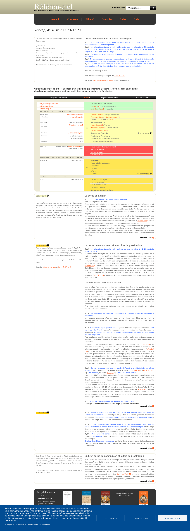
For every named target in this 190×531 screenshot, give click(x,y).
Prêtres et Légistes (97, 128)
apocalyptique (73, 147)
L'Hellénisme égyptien (75, 133)
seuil (64, 91)
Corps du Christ (123, 474)
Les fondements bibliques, (103, 80)
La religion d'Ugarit (44, 109)
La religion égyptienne (45, 106)
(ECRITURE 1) (42, 246)
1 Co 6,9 (144, 344)
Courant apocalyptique (98, 130)
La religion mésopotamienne (48, 103)
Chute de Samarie (112, 117)
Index (123, 19)
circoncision (142, 221)
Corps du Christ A (64, 267)
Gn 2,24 (110, 373)
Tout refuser (110, 518)
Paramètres (141, 518)
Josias (111, 120)
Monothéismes (96, 125)
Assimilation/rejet (97, 109)
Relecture (114, 89)
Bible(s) (90, 19)
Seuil (86, 98)
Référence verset (118, 8)
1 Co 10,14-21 (148, 370)
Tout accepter (172, 518)
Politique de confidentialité (15, 524)
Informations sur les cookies (39, 524)
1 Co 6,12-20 (119, 76)
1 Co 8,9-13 (134, 370)
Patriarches (95, 106)
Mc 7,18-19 (98, 275)
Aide (136, 19)
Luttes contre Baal (97, 114)
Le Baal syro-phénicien (75, 114)
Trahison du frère (97, 117)
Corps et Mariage (49, 267)
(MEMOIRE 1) (42, 196)
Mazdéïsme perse (75, 125)
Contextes (72, 19)
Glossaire (107, 19)
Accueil (55, 19)
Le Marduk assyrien (76, 117)
